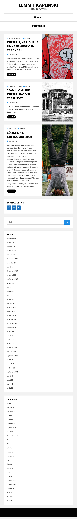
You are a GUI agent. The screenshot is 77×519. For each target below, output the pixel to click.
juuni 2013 (10, 382)
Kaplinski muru (11, 430)
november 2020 (12, 321)
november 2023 (12, 241)
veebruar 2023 (12, 253)
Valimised (10, 498)
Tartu (9, 474)
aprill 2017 (10, 362)
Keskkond (10, 434)
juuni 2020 (10, 342)
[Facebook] (9, 209)
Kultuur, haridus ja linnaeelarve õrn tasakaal (23, 48)
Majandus (10, 454)
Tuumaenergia (11, 486)
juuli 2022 (10, 269)
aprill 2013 (10, 390)
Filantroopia (11, 426)
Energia (9, 418)
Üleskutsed (10, 490)
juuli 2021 (10, 289)
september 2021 (12, 281)
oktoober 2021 (11, 277)
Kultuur (27, 88)
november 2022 (12, 265)
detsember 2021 (12, 273)
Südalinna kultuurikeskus (19, 137)
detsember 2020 (12, 317)
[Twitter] (19, 209)
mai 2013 (10, 386)
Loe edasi (11, 76)
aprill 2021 (10, 301)
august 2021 (11, 285)
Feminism (10, 422)
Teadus (9, 478)
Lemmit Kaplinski (38, 6)
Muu (8, 462)
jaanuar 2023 (11, 257)
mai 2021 (10, 297)
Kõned (9, 442)
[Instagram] (14, 209)
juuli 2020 (10, 338)
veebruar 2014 (11, 370)
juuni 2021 (10, 293)
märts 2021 (11, 305)
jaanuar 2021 (11, 313)
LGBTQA (9, 450)
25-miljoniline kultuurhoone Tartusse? (18, 96)
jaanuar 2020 (11, 354)
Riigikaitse (10, 470)
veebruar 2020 (12, 350)
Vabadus (9, 494)
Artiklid (27, 40)
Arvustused (10, 409)
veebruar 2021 (11, 309)
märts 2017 (10, 366)
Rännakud (10, 466)
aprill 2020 (10, 346)
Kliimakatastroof (12, 438)
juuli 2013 (10, 378)
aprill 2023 (10, 245)
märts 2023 (11, 249)
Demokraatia (11, 414)
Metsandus (10, 458)
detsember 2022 (12, 261)
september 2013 (12, 374)
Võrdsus (9, 502)
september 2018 (12, 358)
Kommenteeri (13, 56)
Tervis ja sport (11, 482)
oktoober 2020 (12, 325)
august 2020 (11, 334)
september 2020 (12, 329)
